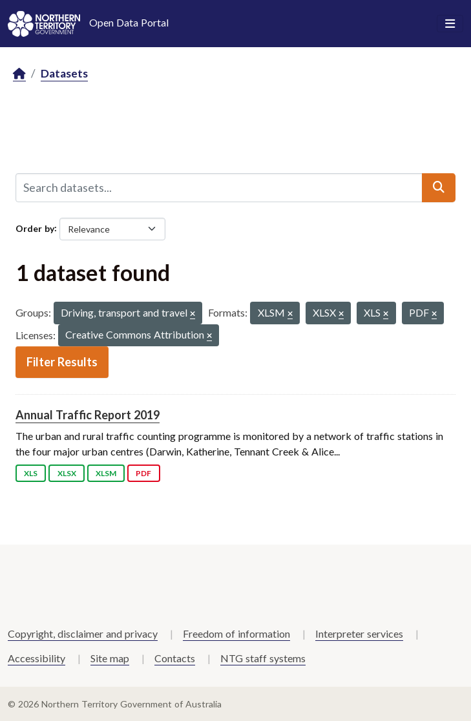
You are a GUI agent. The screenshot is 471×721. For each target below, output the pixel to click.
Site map (109, 658)
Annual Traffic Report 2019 (88, 415)
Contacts (174, 658)
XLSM (106, 473)
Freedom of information (236, 633)
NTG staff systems (263, 658)
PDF (143, 473)
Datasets (64, 73)
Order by (35, 227)
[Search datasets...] (219, 187)
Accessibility (36, 658)
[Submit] (438, 187)
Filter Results (62, 362)
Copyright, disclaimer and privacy (83, 633)
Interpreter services (359, 633)
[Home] (19, 74)
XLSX (67, 473)
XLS (30, 473)
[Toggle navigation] (450, 24)
